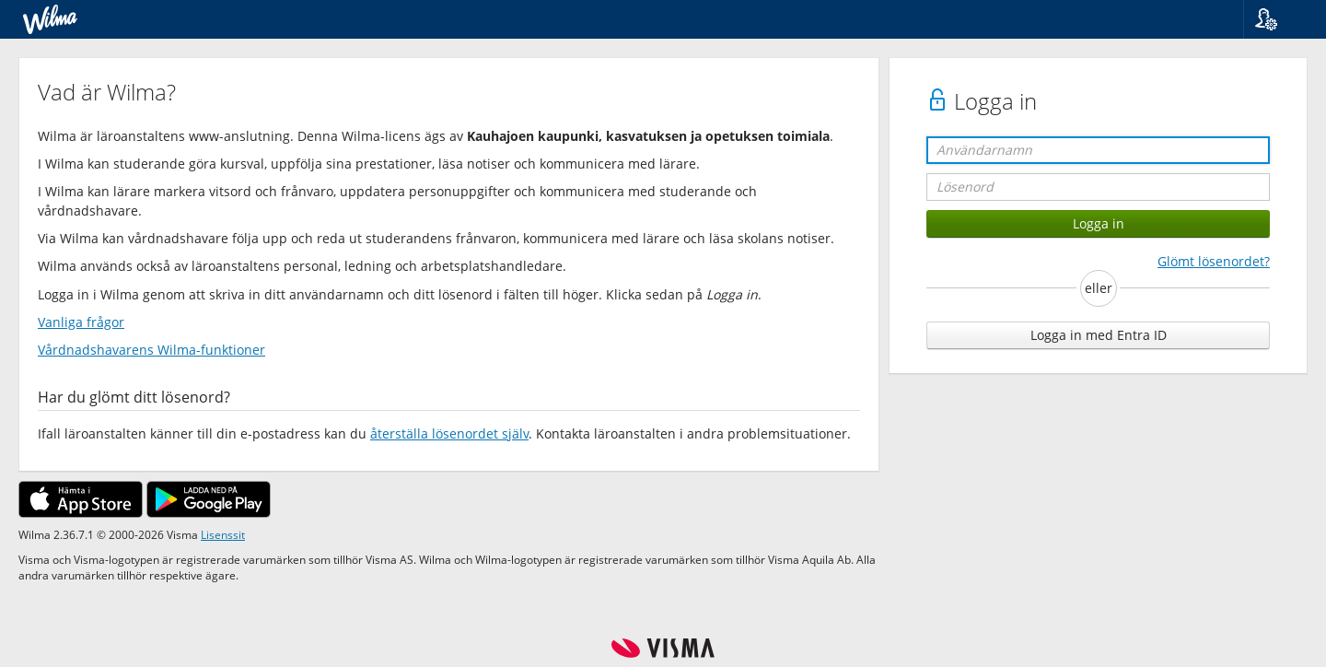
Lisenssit (223, 534)
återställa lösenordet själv (449, 433)
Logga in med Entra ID (1098, 335)
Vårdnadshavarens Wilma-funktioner (151, 349)
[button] (1277, 19)
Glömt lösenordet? (1213, 261)
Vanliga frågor (81, 322)
